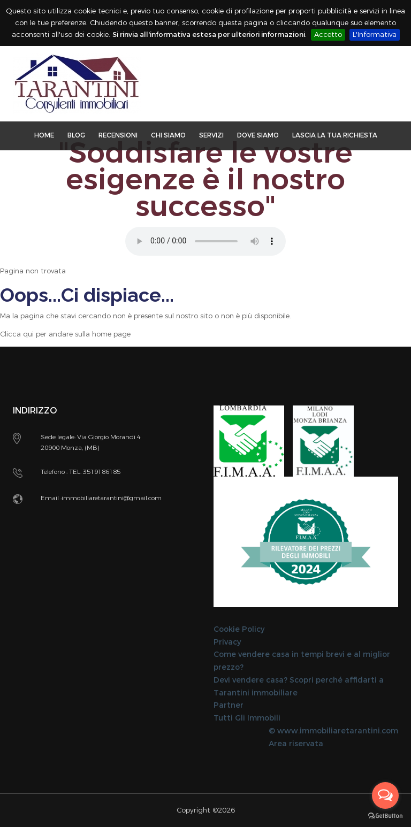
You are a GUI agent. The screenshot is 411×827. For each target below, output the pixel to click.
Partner (228, 705)
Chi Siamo (168, 135)
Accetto (328, 34)
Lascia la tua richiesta (334, 135)
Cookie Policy (239, 629)
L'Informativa (375, 34)
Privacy (227, 642)
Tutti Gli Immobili (247, 718)
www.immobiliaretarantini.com (337, 731)
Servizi (211, 135)
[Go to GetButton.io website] (385, 816)
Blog (76, 135)
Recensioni (118, 135)
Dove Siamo (258, 135)
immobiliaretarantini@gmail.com (112, 498)
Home (44, 135)
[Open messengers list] (385, 795)
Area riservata (296, 744)
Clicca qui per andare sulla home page (65, 334)
